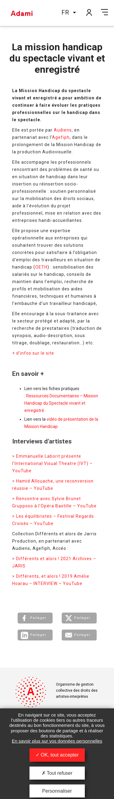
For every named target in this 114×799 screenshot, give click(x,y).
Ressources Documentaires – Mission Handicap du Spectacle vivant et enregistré (61, 403)
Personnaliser (57, 791)
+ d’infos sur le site (33, 353)
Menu (104, 12)
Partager (38, 618)
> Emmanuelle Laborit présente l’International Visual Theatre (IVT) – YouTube (52, 463)
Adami (21, 13)
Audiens (63, 130)
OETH (41, 267)
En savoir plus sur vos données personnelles (57, 741)
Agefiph (61, 137)
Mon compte (89, 12)
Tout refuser (57, 773)
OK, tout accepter (57, 754)
